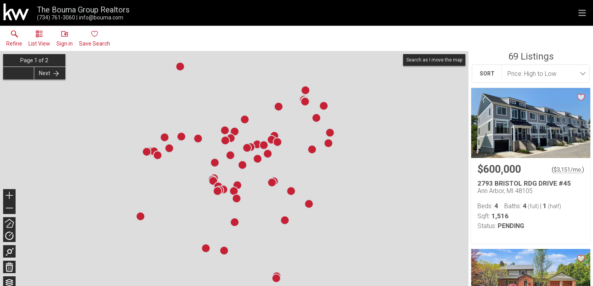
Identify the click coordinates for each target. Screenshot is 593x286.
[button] (39, 40)
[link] (14, 40)
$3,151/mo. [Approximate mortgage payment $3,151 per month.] (568, 170)
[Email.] (99, 17)
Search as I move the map (434, 60)
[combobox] (543, 73)
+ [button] (9, 196)
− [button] (9, 208)
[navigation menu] (582, 13)
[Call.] (56, 17)
